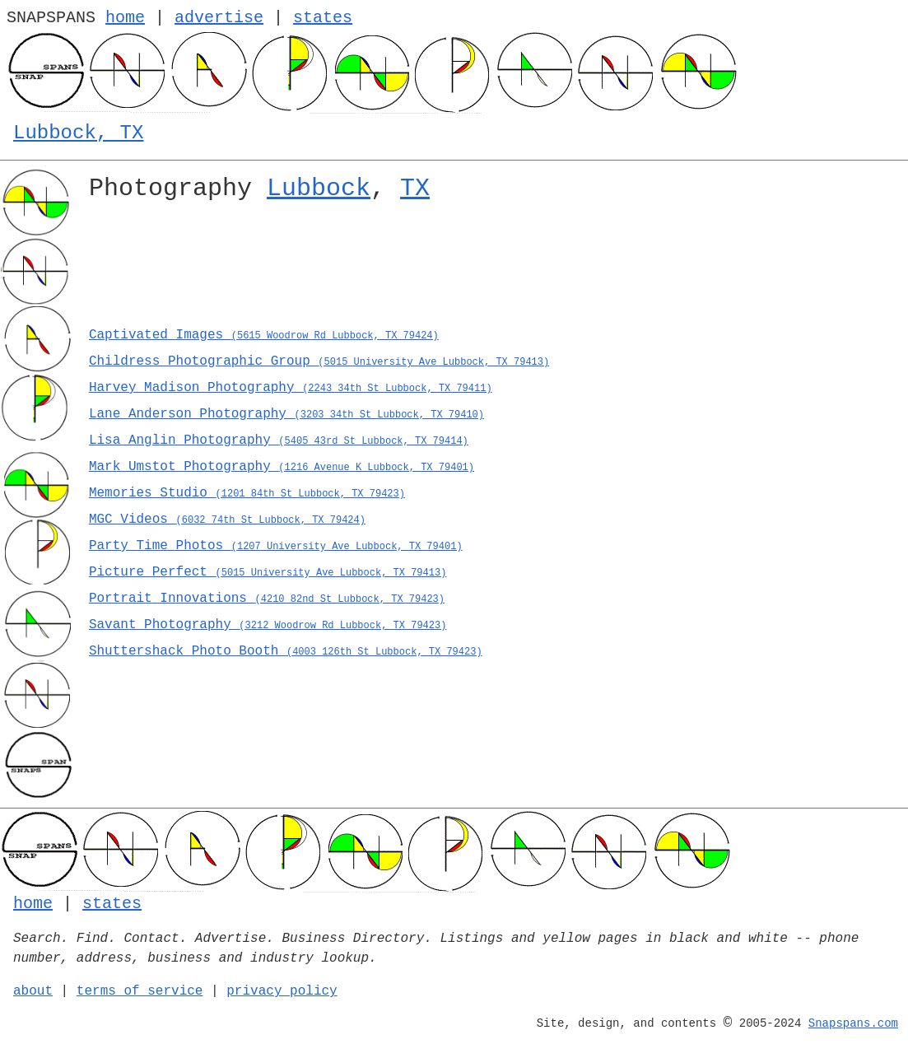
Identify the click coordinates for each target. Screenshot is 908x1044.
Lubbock (318, 189)
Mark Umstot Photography (281, 466)
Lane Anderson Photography (286, 414)
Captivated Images (264, 335)
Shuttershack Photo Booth (285, 651)
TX (415, 189)
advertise (219, 17)
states (322, 17)
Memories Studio (247, 493)
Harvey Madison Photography (290, 387)
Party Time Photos (276, 545)
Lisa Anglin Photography (278, 440)
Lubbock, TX (78, 133)
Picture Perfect (267, 572)
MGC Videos (227, 519)
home (125, 17)
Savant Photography (267, 625)
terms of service (140, 991)
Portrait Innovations (267, 598)
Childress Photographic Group (319, 361)
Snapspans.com (853, 1023)
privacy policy (281, 991)
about (33, 991)
